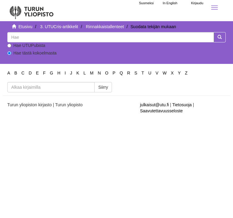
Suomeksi (146, 3)
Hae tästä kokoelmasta (31, 53)
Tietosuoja (182, 104)
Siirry (103, 87)
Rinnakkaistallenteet (105, 26)
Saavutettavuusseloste (161, 110)
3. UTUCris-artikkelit (59, 26)
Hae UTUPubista (26, 45)
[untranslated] (110, 37)
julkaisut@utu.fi (154, 104)
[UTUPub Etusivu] (31, 10)
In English (170, 3)
